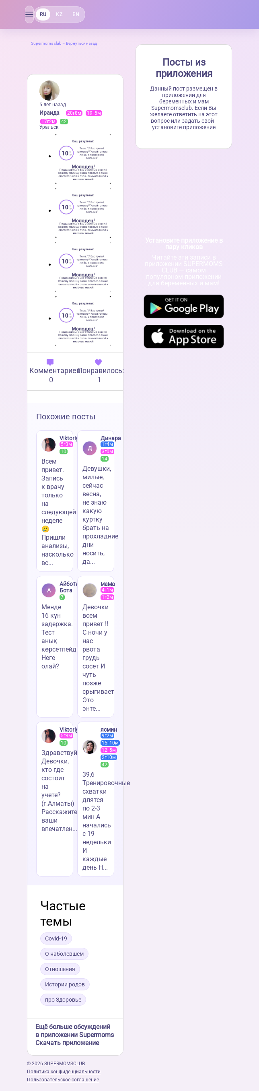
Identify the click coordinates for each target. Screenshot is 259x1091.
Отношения (60, 969)
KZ (59, 14)
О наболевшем (64, 954)
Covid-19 (56, 938)
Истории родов (65, 984)
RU (43, 14)
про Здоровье (63, 999)
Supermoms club (46, 43)
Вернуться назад (81, 43)
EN (75, 14)
